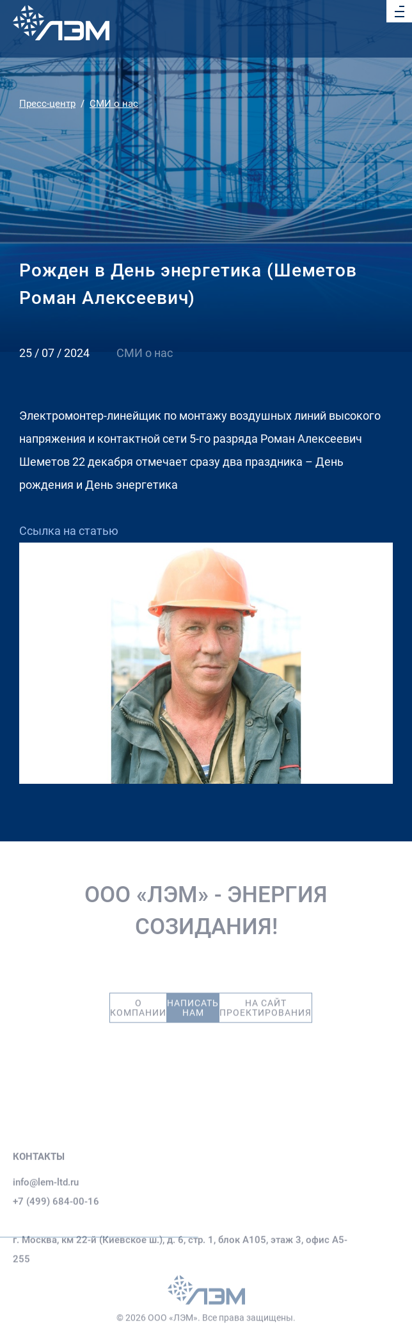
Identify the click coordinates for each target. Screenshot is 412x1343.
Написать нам (193, 1001)
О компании (138, 1001)
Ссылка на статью (68, 530)
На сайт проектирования (265, 1001)
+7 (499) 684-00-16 (56, 1228)
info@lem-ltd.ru (46, 1208)
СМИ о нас (114, 103)
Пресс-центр (47, 103)
